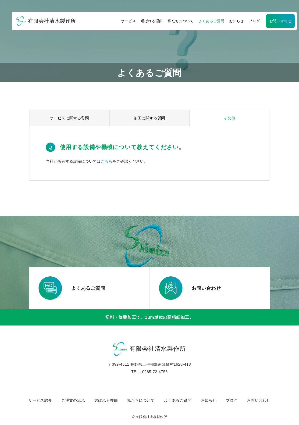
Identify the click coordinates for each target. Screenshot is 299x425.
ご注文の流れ (73, 400)
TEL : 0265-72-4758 (149, 372)
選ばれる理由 (142, 21)
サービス (118, 21)
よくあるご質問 (201, 21)
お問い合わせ (270, 21)
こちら (106, 161)
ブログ (244, 21)
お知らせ (226, 21)
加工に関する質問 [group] (149, 118)
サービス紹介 (40, 400)
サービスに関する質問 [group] (69, 118)
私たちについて (171, 21)
